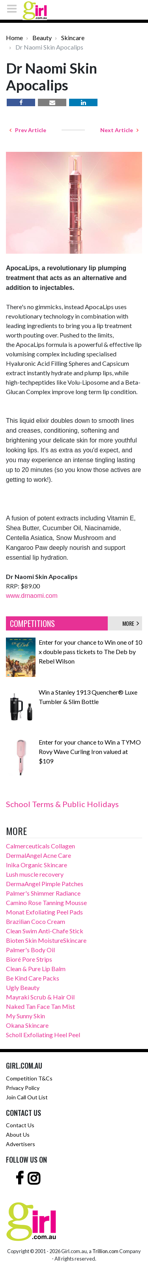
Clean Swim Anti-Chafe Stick (44, 931)
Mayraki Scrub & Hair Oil (40, 997)
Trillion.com (105, 1251)
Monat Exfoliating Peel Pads (44, 912)
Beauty (42, 37)
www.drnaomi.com (32, 595)
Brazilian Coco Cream (35, 921)
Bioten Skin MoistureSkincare (46, 940)
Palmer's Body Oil (30, 949)
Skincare (72, 37)
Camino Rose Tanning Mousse (46, 902)
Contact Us (20, 1125)
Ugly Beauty (22, 987)
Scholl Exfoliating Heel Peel (43, 1034)
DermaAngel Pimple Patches (44, 883)
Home (14, 37)
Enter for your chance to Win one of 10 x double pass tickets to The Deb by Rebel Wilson (90, 651)
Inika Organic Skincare (36, 864)
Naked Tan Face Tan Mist (40, 1006)
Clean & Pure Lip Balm (36, 968)
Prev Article (27, 130)
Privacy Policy (22, 1087)
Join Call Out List (27, 1097)
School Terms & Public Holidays (62, 804)
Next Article (119, 130)
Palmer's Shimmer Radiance (43, 893)
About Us (18, 1134)
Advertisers (20, 1144)
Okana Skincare (27, 1025)
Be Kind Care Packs (32, 978)
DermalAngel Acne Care (38, 855)
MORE (130, 623)
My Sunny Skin (25, 1015)
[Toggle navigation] (14, 8)
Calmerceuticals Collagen (40, 846)
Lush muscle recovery (35, 874)
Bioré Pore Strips (29, 959)
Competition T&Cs (29, 1078)
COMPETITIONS (32, 623)
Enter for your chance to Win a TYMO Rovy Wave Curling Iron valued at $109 (90, 751)
